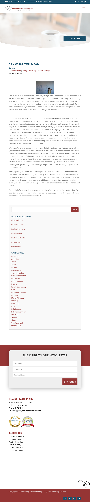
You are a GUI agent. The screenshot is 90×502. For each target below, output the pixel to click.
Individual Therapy (18, 292)
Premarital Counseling (17, 450)
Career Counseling (16, 447)
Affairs (13, 262)
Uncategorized (17, 323)
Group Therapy (15, 445)
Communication (15, 70)
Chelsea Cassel (17, 225)
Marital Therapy (43, 70)
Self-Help (15, 314)
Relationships (16, 309)
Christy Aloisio (16, 220)
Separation (15, 317)
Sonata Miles (16, 247)
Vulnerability (16, 326)
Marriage (15, 301)
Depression (15, 278)
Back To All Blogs (74, 39)
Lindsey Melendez (18, 238)
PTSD (13, 306)
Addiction (15, 259)
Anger (13, 264)
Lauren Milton (16, 233)
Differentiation (17, 281)
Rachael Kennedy (18, 229)
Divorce (14, 284)
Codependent (16, 270)
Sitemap (63, 492)
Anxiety (14, 267)
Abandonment (17, 256)
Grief (13, 289)
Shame (14, 320)
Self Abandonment (18, 312)
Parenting (15, 303)
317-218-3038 (47, 2)
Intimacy (14, 295)
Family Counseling (29, 70)
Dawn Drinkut (16, 242)
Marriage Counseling (17, 439)
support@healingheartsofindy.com (27, 411)
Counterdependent (18, 276)
